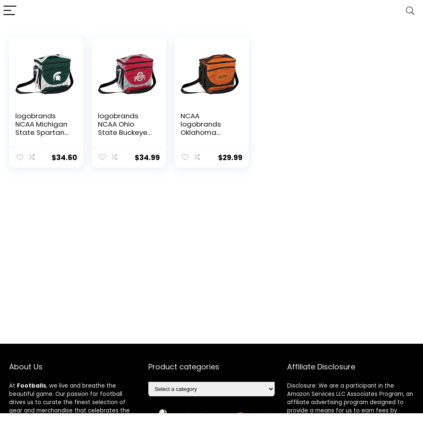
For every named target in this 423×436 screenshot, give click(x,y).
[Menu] (10, 11)
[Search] (410, 11)
